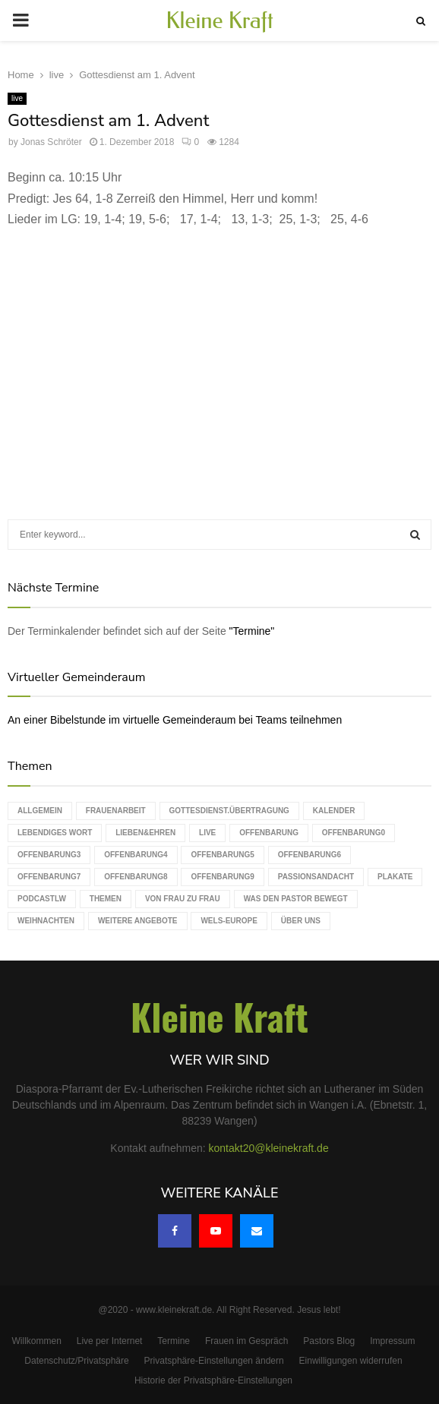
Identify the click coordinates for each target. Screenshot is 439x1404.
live (17, 98)
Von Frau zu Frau (182, 898)
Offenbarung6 (309, 854)
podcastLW (41, 898)
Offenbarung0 (353, 832)
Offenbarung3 (49, 854)
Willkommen (37, 1341)
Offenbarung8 (135, 876)
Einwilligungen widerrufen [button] (351, 1360)
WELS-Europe (229, 921)
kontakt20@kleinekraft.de (269, 1148)
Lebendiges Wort (54, 832)
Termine (173, 1341)
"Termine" (252, 631)
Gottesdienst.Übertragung (229, 810)
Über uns (301, 921)
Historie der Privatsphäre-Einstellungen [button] (213, 1380)
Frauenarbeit (116, 810)
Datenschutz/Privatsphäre (76, 1360)
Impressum (392, 1341)
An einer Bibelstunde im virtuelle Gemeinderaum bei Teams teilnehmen (175, 720)
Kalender (334, 810)
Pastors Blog (329, 1341)
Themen (106, 898)
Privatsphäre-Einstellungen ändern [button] (214, 1360)
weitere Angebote (138, 921)
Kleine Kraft (219, 20)
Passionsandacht (316, 876)
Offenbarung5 (222, 854)
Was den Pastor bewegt (296, 898)
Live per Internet (110, 1341)
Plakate (394, 876)
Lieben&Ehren (145, 832)
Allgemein (39, 810)
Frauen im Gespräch (246, 1341)
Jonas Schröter (51, 142)
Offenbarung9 (222, 876)
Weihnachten (45, 921)
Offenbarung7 (49, 876)
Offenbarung (268, 832)
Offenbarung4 (135, 854)
